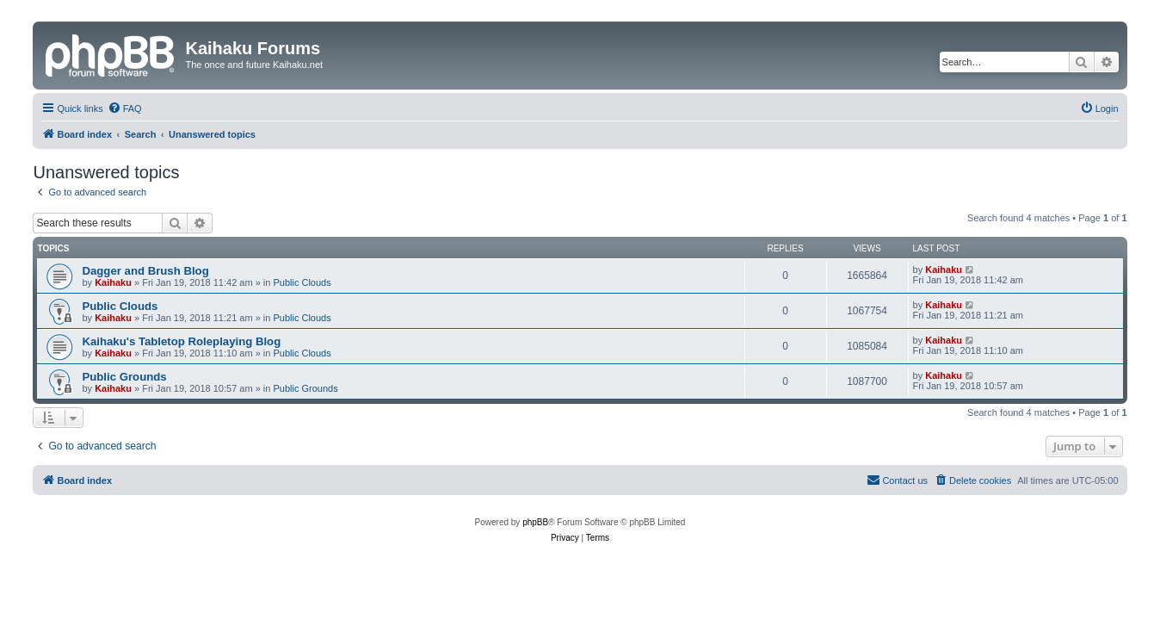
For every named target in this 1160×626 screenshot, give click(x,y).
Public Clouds (301, 282)
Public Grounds (124, 376)
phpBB (535, 522)
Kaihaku (113, 282)
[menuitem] (125, 108)
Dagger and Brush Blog (145, 270)
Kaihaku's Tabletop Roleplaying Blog (181, 341)
